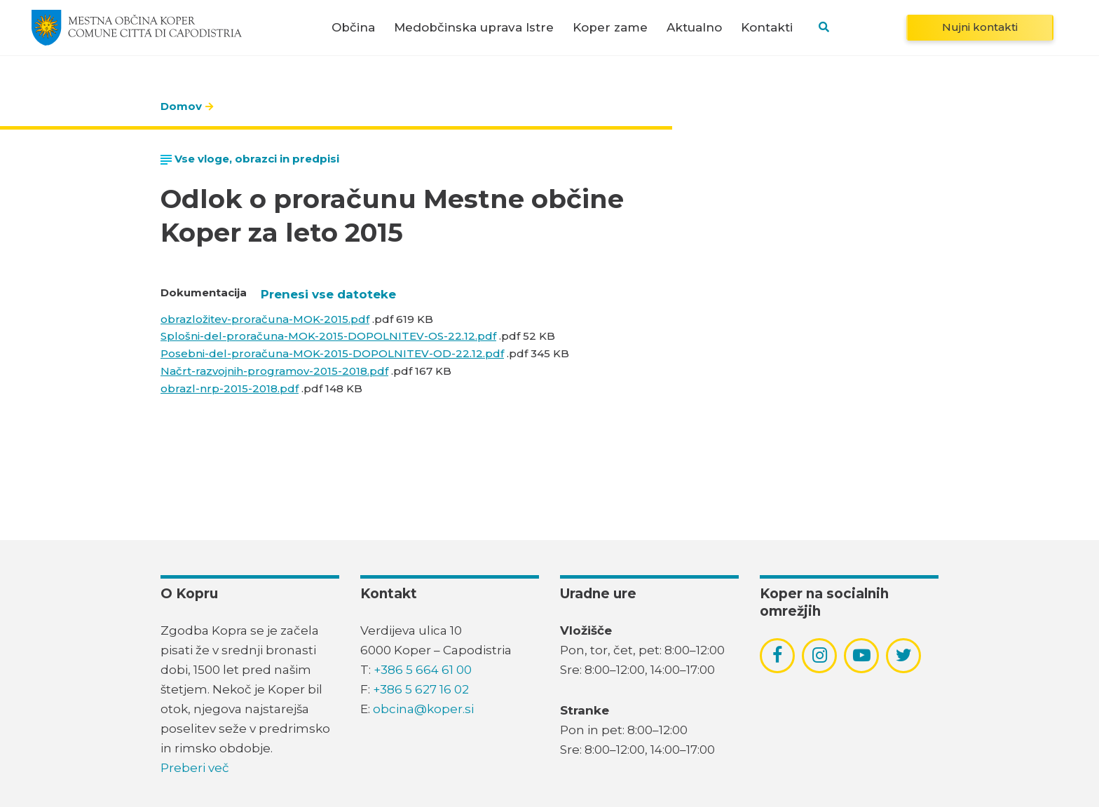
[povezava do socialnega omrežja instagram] (819, 655)
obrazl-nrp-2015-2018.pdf (230, 388)
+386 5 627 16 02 (421, 689)
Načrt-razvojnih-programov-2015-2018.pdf (274, 371)
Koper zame (610, 28)
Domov (181, 106)
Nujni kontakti (980, 27)
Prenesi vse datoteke (328, 294)
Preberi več (195, 768)
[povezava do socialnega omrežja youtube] (862, 655)
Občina (353, 28)
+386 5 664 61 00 (423, 670)
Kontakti (767, 28)
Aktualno (694, 28)
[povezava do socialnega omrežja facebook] (777, 655)
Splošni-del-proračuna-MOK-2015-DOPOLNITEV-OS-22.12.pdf (328, 336)
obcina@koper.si (423, 709)
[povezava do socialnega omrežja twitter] (904, 655)
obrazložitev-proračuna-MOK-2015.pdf (265, 319)
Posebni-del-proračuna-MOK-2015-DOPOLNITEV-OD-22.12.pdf (332, 353)
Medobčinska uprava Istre (474, 28)
